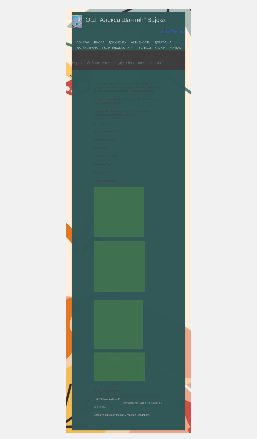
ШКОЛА (99, 42)
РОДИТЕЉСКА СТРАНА (118, 47)
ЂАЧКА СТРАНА (87, 47)
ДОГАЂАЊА (163, 42)
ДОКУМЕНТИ (118, 42)
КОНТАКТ (176, 47)
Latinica (165, 31)
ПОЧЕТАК (83, 42)
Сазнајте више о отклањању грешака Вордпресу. (122, 414)
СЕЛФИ (160, 47)
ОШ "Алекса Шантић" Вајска (126, 20)
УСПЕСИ (145, 47)
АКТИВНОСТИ (140, 42)
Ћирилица (178, 31)
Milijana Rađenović (109, 399)
